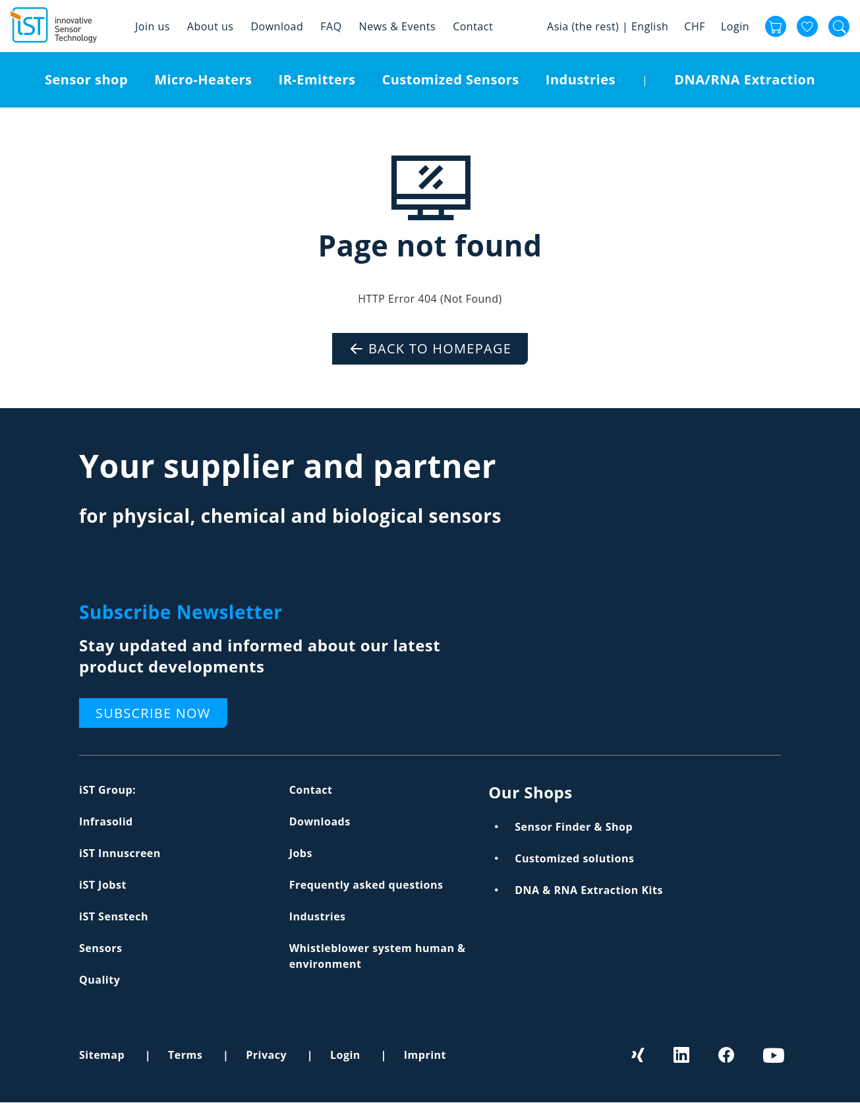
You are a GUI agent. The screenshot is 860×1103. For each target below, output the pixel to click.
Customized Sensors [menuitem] (450, 79)
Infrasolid (106, 821)
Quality (99, 979)
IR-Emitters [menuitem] (317, 79)
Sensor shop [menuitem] (86, 79)
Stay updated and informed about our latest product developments (259, 655)
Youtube (772, 1055)
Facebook (727, 1055)
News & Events (397, 26)
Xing (638, 1055)
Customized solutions (574, 858)
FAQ (330, 26)
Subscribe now (153, 713)
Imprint (425, 1055)
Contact (473, 26)
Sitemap (102, 1055)
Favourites (807, 26)
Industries (317, 916)
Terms (185, 1055)
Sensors (100, 948)
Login (735, 26)
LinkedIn (683, 1055)
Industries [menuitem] (581, 79)
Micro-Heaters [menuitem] (203, 79)
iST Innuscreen (120, 853)
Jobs (300, 853)
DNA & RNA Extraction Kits (589, 890)
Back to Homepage (439, 348)
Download (276, 26)
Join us (152, 26)
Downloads (320, 821)
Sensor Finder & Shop (574, 827)
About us (210, 26)
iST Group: (107, 790)
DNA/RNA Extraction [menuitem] (744, 79)
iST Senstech (113, 916)
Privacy (266, 1055)
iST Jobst (103, 885)
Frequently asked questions (366, 885)
